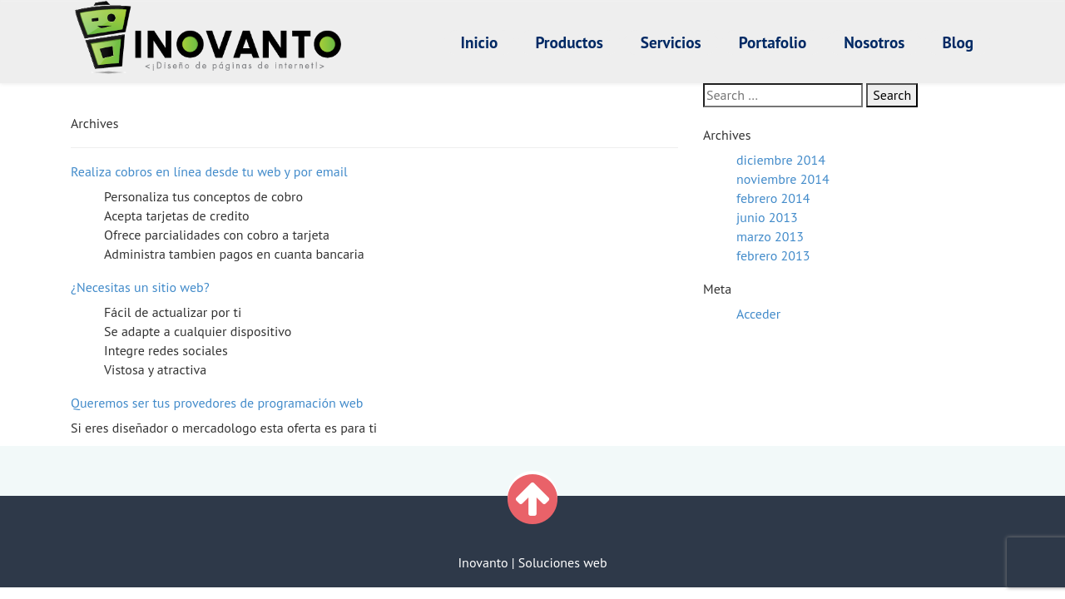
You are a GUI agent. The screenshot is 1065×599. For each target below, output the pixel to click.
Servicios (671, 42)
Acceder (758, 313)
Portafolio (773, 42)
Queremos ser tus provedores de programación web (217, 402)
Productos (568, 42)
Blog (957, 42)
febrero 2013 (773, 255)
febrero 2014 (773, 198)
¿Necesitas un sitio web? (140, 287)
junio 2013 (767, 217)
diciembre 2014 (780, 159)
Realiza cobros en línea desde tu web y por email (209, 171)
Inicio (479, 42)
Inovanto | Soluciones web (532, 562)
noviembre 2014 (783, 179)
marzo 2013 (770, 236)
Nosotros (874, 42)
